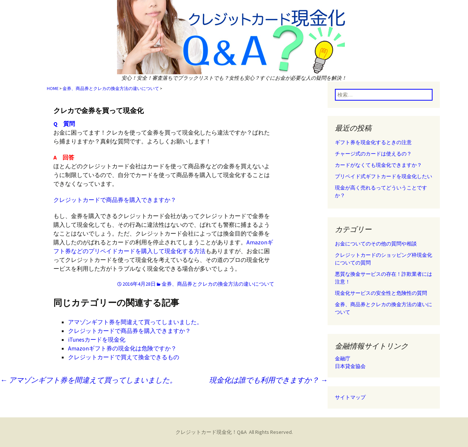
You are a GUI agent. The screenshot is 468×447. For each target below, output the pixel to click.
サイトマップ (350, 397)
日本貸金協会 (350, 366)
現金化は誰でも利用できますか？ (268, 379)
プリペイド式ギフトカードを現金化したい (383, 176)
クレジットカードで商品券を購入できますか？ (114, 199)
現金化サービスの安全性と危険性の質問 (381, 293)
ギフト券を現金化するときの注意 (373, 142)
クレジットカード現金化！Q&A (211, 432)
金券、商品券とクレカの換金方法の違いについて (111, 88)
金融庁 (342, 358)
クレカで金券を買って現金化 (98, 110)
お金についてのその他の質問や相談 (376, 243)
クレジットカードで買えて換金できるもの (123, 357)
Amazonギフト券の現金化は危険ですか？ (122, 348)
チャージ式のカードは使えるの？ (373, 153)
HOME (52, 88)
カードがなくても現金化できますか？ (378, 165)
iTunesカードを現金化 (96, 339)
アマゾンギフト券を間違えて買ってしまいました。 (135, 322)
